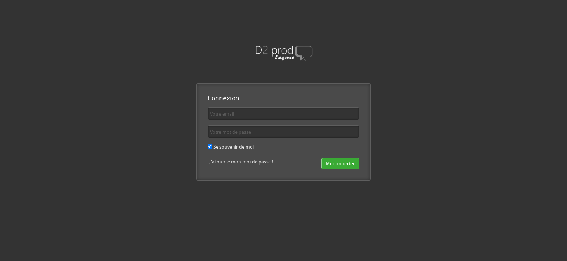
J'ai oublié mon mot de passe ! (241, 161)
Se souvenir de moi (231, 147)
